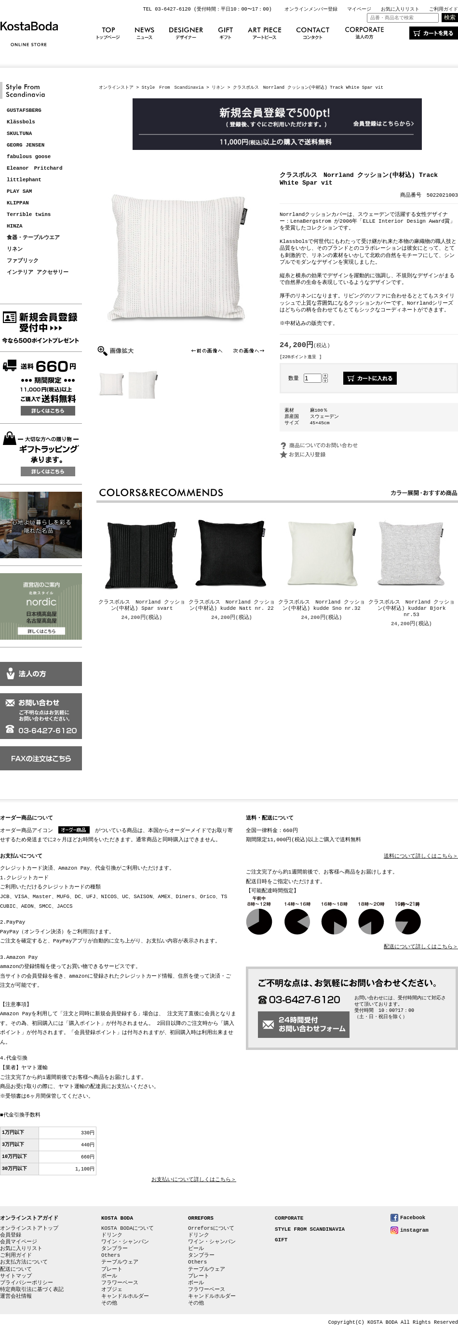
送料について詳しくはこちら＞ (421, 856)
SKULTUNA (19, 133)
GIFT (281, 1240)
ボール (109, 1275)
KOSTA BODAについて (127, 1228)
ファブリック (23, 261)
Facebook (412, 1217)
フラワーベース (119, 1282)
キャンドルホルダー (125, 1296)
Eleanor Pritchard (34, 168)
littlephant (24, 180)
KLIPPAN (18, 203)
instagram (414, 1230)
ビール (196, 1248)
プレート (111, 1269)
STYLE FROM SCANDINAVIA (310, 1229)
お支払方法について (24, 1261)
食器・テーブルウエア (33, 238)
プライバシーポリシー (26, 1282)
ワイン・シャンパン (125, 1241)
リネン (15, 249)
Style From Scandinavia (173, 87)
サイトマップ (16, 1275)
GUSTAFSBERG (24, 110)
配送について (16, 1269)
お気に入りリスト (400, 9)
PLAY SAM (19, 191)
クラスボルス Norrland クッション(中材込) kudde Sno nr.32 (321, 606)
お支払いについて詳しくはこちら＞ (193, 1179)
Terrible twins (29, 214)
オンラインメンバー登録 (310, 9)
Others (110, 1255)
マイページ (359, 9)
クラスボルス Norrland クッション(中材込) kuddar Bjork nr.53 (411, 609)
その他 (109, 1302)
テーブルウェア (119, 1261)
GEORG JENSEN (25, 145)
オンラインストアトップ (29, 1228)
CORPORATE (289, 1218)
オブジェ (111, 1289)
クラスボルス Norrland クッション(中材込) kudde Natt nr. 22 (232, 606)
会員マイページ (18, 1241)
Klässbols (21, 122)
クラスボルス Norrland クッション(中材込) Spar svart (141, 606)
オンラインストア (116, 87)
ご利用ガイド (443, 9)
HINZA (15, 226)
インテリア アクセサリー (37, 272)
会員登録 (10, 1234)
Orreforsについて (211, 1228)
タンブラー (114, 1248)
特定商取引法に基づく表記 (32, 1289)
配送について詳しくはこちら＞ (421, 947)
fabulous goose (29, 157)
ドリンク (111, 1234)
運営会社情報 (16, 1296)
